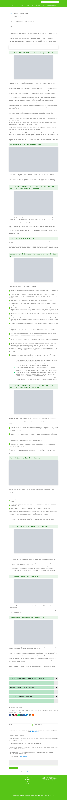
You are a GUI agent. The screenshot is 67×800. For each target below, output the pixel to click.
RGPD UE (27, 783)
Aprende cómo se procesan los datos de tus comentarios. (39, 771)
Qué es (16, 5)
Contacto (26, 792)
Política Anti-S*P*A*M (28, 781)
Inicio (12, 5)
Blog (43, 5)
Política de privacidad (22, 756)
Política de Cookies (28, 779)
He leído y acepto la (18, 756)
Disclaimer (27, 787)
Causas (27, 5)
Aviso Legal (27, 785)
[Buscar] (58, 2)
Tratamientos (38, 5)
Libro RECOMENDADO (51, 5)
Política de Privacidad (35, 731)
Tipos (32, 5)
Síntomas (22, 5)
